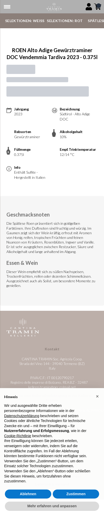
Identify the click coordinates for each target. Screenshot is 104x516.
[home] (54, 7)
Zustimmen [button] (76, 497)
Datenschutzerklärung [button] (21, 419)
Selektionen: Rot (65, 20)
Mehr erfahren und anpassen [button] (51, 509)
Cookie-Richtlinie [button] (17, 439)
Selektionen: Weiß (24, 20)
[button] (97, 399)
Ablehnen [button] (28, 497)
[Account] (88, 6)
